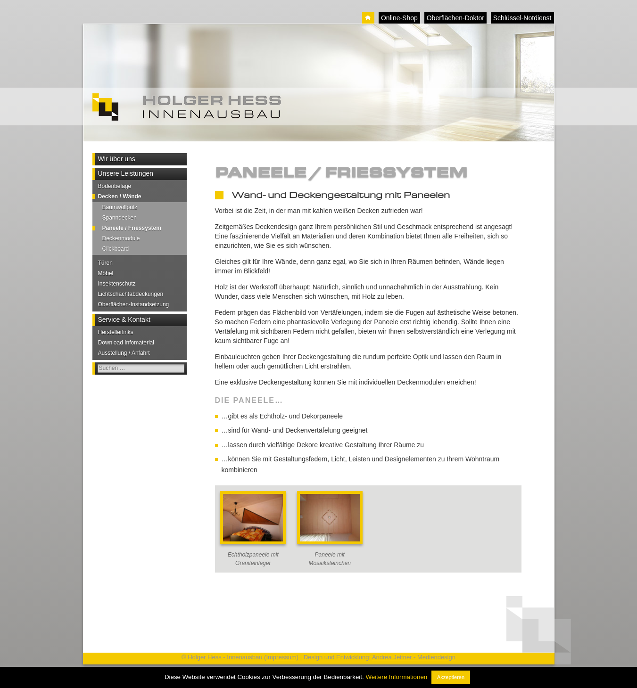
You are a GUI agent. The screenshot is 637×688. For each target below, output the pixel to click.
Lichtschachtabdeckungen (131, 294)
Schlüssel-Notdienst (522, 18)
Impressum (281, 657)
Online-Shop (399, 18)
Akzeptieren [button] (450, 677)
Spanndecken (119, 217)
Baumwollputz (120, 207)
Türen (105, 263)
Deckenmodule (121, 238)
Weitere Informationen (396, 676)
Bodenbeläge (115, 186)
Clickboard (115, 248)
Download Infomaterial (126, 342)
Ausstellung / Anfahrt (124, 353)
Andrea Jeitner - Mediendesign (413, 657)
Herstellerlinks (115, 332)
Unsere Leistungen (126, 173)
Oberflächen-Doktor (455, 18)
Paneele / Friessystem (131, 228)
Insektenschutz (117, 283)
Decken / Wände (119, 196)
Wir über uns (116, 159)
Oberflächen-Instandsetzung (133, 304)
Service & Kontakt (124, 319)
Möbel (106, 273)
